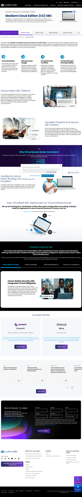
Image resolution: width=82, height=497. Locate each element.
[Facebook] (5, 459)
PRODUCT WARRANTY (20, 490)
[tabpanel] (41, 288)
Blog (61, 2)
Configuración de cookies (35, 175)
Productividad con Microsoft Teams (33, 454)
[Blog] (19, 459)
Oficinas (27, 464)
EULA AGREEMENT (29, 490)
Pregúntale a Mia (78, 490)
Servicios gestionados (71, 459)
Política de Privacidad (50, 424)
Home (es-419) (4, 37)
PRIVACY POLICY (37, 490)
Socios (47, 454)
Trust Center (4, 490)
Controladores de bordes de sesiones (33, 456)
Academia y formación (71, 457)
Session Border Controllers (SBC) (16, 37)
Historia (27, 469)
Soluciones (28, 5)
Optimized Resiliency (51, 265)
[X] (2, 459)
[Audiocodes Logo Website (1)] (9, 5)
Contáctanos (78, 482)
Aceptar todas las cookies (47, 175)
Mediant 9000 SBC (53, 32)
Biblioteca (66, 2)
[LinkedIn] (9, 459)
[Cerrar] (60, 165)
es (57, 2)
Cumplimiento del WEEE (30, 475)
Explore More (21, 347)
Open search (80, 2)
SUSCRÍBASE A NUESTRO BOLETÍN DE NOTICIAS (12, 464)
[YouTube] (12, 459)
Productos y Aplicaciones (41, 5)
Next (72, 387)
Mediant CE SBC (25, 32)
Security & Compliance (71, 265)
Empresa (78, 5)
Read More (39, 161)
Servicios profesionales (71, 455)
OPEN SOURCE (11, 490)
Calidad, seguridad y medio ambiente (33, 471)
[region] (41, 171)
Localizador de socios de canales (53, 456)
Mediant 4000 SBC (67, 32)
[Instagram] (15, 459)
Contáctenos (74, 2)
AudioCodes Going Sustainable (32, 473)
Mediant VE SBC (39, 32)
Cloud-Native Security (11, 265)
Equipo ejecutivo (29, 467)
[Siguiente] (79, 33)
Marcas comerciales (30, 477)
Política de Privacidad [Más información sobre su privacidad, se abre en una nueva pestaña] (51, 172)
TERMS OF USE (3, 492)
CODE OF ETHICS (11, 492)
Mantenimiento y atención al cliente (72, 462)
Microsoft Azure (27, 211)
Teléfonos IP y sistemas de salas (32, 458)
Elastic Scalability (31, 265)
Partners (52, 5)
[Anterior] (75, 33)
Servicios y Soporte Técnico (66, 5)
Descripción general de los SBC (9, 32)
